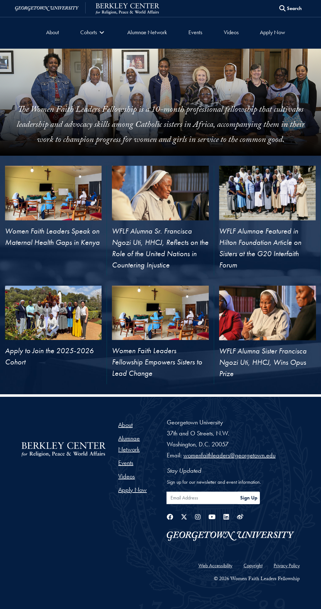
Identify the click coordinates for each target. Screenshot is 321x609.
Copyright (253, 565)
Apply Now (272, 32)
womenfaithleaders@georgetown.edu (229, 455)
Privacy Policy (287, 565)
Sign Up (248, 497)
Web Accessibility (215, 565)
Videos (231, 32)
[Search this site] (290, 8)
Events (195, 32)
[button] (93, 33)
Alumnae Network (147, 32)
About (52, 32)
